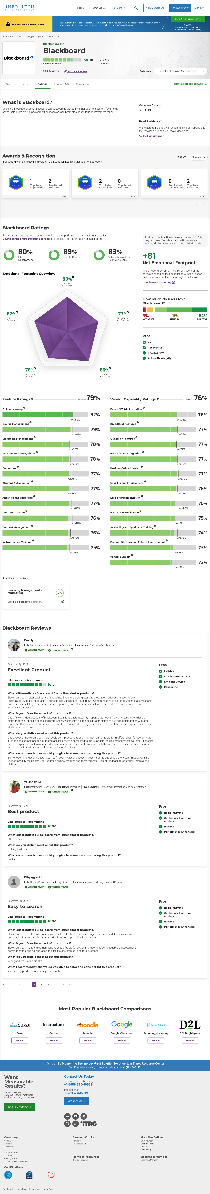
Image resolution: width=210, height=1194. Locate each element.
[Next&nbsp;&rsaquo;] (63, 984)
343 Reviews (51, 71)
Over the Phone (147, 1143)
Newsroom (9, 1146)
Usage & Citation (12, 1152)
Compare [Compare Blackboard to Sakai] (20, 1040)
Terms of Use (10, 1155)
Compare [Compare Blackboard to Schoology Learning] (156, 1040)
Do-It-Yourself (147, 1140)
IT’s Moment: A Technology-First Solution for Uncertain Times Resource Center (110, 1063)
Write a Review (75, 71)
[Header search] (136, 8)
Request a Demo (180, 7)
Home (80, 8)
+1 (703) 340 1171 (132, 1067)
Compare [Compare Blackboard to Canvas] (54, 1040)
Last (70, 984)
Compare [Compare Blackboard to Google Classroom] (122, 1040)
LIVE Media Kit (79, 1143)
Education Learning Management (28, 36)
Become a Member (20, 1106)
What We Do (99, 8)
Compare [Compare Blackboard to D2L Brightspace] (190, 1040)
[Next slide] (204, 204)
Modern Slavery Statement (16, 1161)
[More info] (73, 277)
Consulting (146, 1149)
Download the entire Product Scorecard (27, 238)
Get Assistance (151, 136)
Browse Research (80, 1160)
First (5, 984)
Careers (8, 1143)
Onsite (144, 1146)
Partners (76, 1140)
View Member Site (155, 8)
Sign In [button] (199, 8)
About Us (8, 1140)
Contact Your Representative (188, 19)
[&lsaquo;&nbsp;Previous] (12, 984)
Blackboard (55, 36)
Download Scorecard (190, 84)
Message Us (76, 1101)
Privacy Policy (10, 1158)
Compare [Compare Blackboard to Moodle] (88, 1040)
